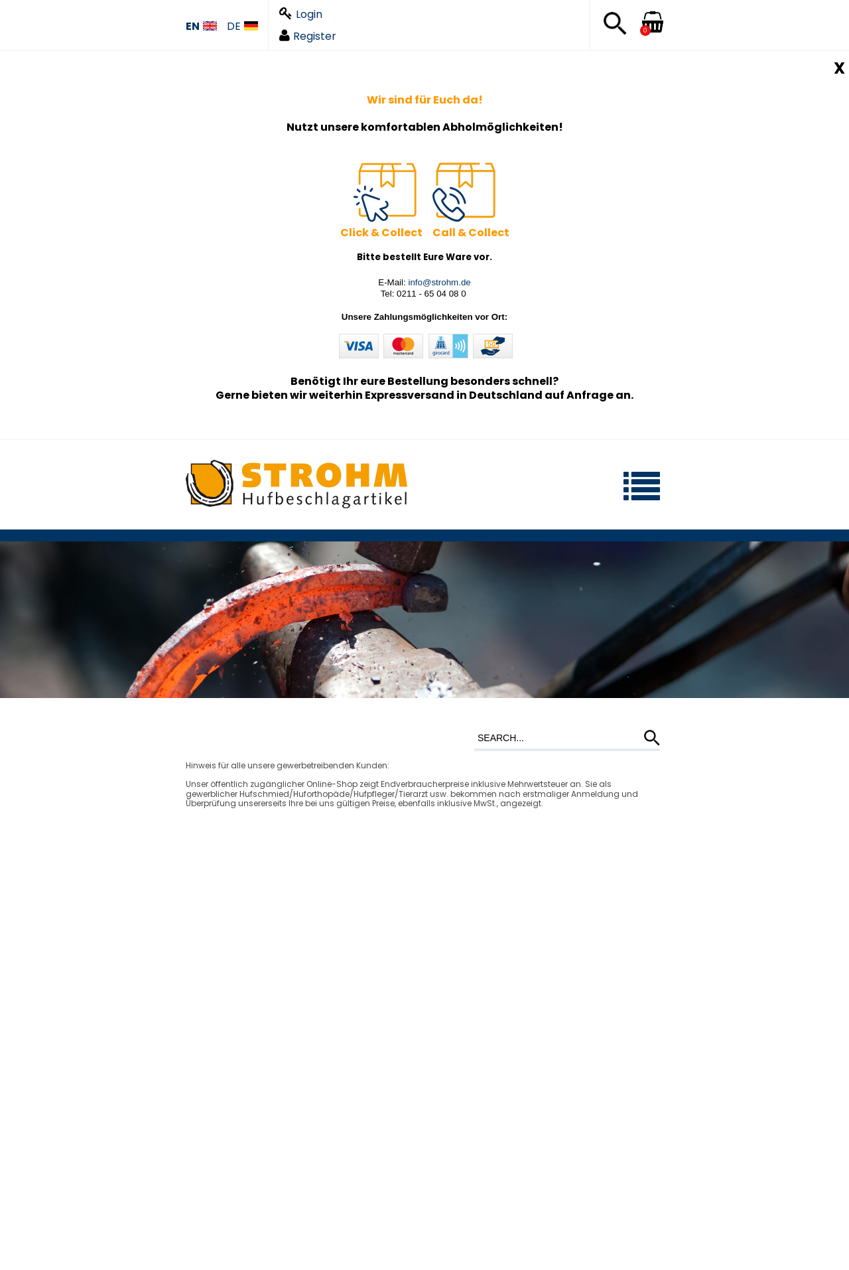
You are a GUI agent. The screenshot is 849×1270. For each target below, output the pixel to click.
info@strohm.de (439, 282)
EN (201, 27)
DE (242, 27)
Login (300, 14)
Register (307, 36)
